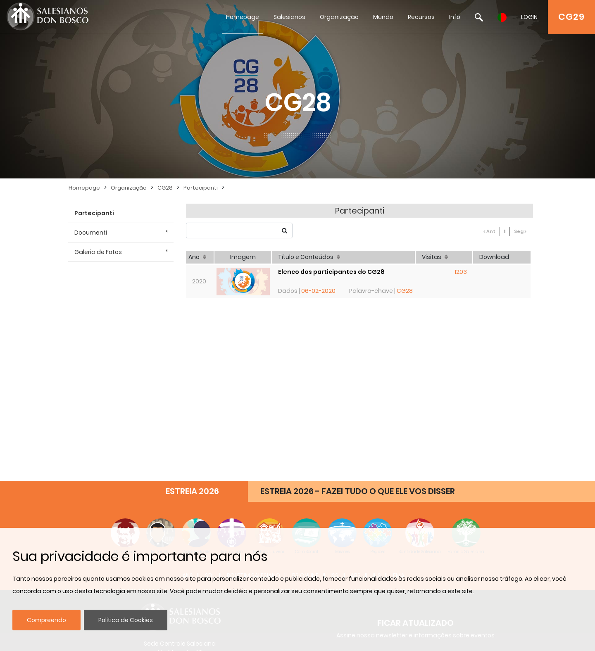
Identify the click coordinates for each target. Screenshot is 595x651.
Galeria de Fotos (98, 252)
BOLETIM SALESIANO (253, 396)
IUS (377, 396)
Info (454, 17)
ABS (355, 396)
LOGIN (529, 17)
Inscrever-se (415, 480)
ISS (334, 396)
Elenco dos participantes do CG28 (332, 265)
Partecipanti (200, 188)
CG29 (571, 16)
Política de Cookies (125, 620)
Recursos (421, 17)
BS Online (305, 396)
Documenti (90, 232)
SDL (210, 396)
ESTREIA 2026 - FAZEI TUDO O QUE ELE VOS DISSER (357, 312)
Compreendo (46, 620)
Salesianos (289, 17)
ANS (187, 396)
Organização (339, 17)
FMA (399, 396)
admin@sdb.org (179, 499)
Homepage (242, 17)
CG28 (165, 188)
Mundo (383, 17)
